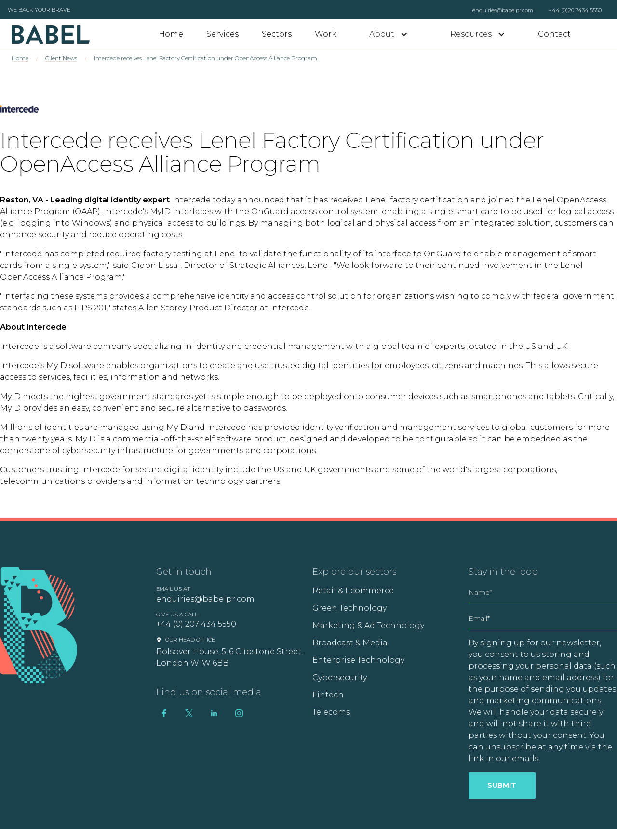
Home (171, 34)
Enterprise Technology (358, 660)
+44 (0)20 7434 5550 (575, 10)
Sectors (277, 34)
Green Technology (349, 608)
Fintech (328, 694)
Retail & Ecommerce (353, 590)
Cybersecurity (339, 677)
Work (325, 34)
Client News (61, 58)
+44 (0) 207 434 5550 (196, 623)
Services (222, 34)
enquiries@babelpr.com (502, 10)
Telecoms (331, 712)
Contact (554, 34)
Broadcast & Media (350, 642)
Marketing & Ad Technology (368, 625)
